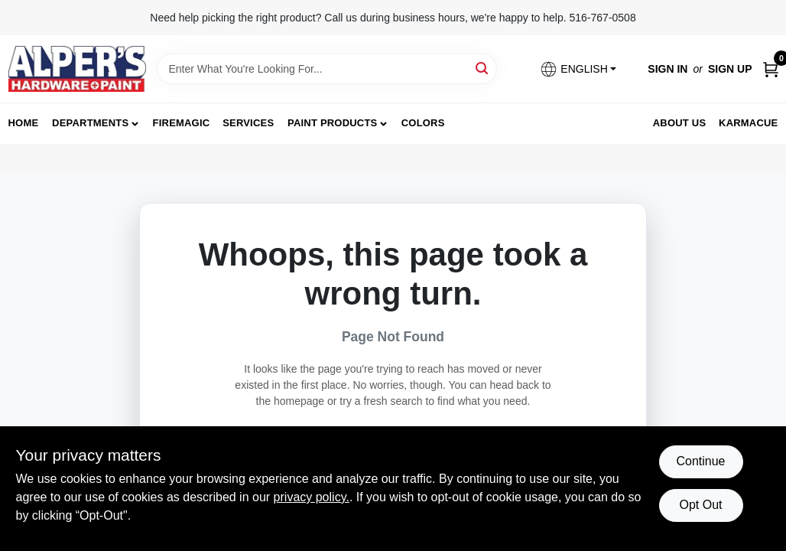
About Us (679, 123)
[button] (578, 69)
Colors (423, 123)
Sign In (667, 69)
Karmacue (748, 123)
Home (23, 123)
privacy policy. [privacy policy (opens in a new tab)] (311, 497)
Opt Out (700, 504)
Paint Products (332, 123)
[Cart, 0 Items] (770, 69)
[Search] (483, 67)
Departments (90, 123)
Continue (700, 461)
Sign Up (730, 69)
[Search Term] (327, 69)
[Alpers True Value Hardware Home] (77, 69)
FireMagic (181, 123)
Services (248, 123)
